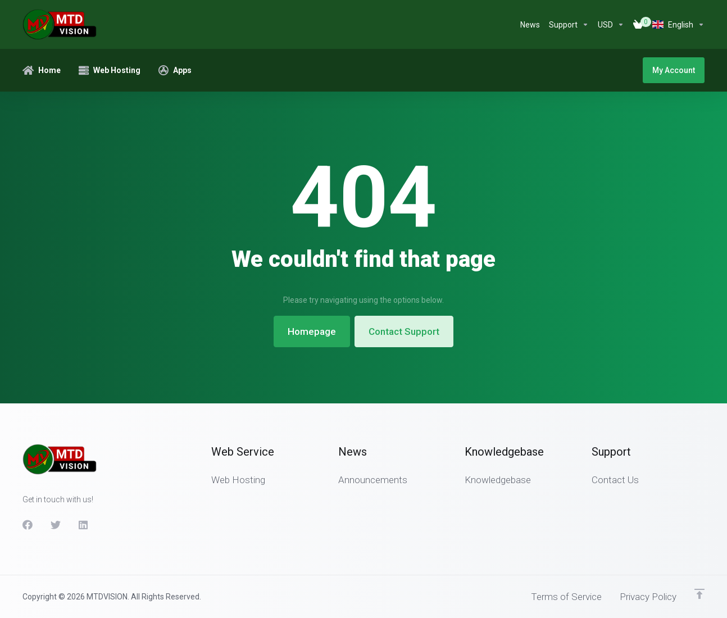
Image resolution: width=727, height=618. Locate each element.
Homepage (312, 331)
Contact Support (404, 331)
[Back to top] (699, 593)
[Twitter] (56, 524)
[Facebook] (27, 524)
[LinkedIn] (84, 524)
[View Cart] (638, 25)
